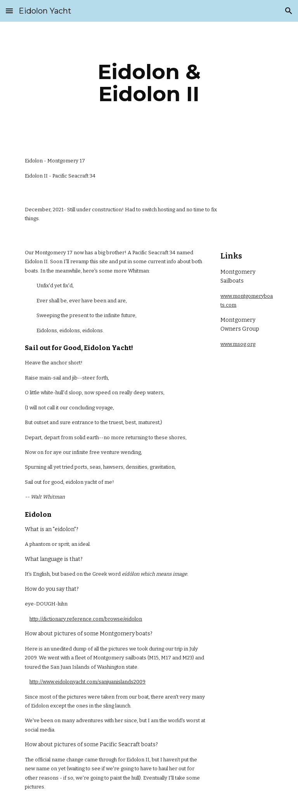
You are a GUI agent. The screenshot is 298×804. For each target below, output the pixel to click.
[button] (9, 10)
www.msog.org (237, 344)
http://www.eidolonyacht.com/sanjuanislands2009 (87, 682)
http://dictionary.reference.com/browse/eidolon (85, 619)
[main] (148, 83)
